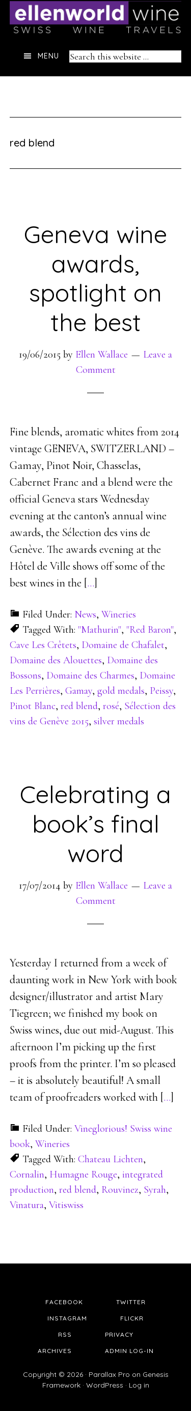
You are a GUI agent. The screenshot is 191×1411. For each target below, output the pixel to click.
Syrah (155, 1190)
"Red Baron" (150, 630)
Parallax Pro (109, 1374)
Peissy (161, 691)
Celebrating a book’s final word (95, 823)
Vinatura (27, 1205)
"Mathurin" (99, 630)
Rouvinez (120, 1190)
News (85, 614)
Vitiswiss (66, 1205)
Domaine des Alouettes (56, 660)
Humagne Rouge (83, 1174)
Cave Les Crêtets (43, 645)
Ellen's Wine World (96, 18)
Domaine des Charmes (90, 675)
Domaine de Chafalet (123, 645)
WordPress (104, 1385)
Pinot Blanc (33, 706)
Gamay (78, 691)
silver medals (119, 721)
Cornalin (27, 1174)
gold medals (121, 691)
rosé (111, 706)
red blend (79, 706)
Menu (48, 56)
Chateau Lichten (110, 1159)
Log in (139, 1385)
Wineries (118, 614)
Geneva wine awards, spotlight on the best (95, 278)
